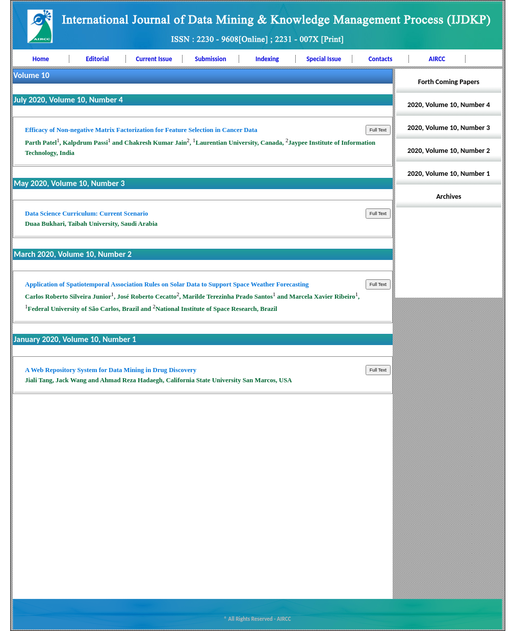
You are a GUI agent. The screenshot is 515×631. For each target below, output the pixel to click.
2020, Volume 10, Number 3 (448, 127)
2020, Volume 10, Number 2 (448, 150)
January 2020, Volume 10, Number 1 (75, 339)
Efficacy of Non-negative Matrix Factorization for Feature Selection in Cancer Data (141, 130)
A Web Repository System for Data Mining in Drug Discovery (110, 370)
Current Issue (154, 59)
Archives (448, 196)
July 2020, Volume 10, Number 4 (68, 99)
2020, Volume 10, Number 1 (448, 173)
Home (41, 59)
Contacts (381, 59)
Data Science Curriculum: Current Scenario (86, 213)
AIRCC (437, 59)
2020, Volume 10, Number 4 (448, 104)
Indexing (267, 59)
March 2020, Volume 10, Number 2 (73, 254)
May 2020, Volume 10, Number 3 (69, 183)
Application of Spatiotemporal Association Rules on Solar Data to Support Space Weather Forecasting (166, 284)
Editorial (97, 59)
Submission (210, 59)
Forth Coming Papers (448, 81)
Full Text (378, 130)
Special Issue (323, 59)
